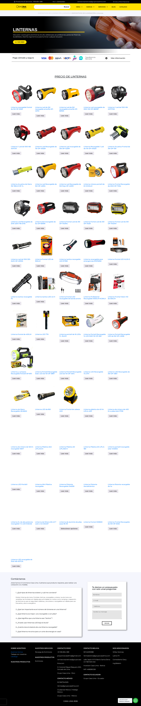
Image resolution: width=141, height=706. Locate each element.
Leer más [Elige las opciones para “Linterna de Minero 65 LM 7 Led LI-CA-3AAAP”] (40, 529)
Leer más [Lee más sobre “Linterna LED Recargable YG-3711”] (89, 378)
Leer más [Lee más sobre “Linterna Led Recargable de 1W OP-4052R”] (40, 153)
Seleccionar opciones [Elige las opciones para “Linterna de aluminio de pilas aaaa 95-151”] (69, 529)
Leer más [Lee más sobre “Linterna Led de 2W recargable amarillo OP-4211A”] (40, 116)
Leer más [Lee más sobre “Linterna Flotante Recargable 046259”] (64, 491)
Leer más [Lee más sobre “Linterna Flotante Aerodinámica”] (89, 491)
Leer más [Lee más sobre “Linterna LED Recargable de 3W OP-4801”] (113, 378)
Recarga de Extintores (43, 652)
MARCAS (90, 6)
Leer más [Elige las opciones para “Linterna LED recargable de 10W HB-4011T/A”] (16, 566)
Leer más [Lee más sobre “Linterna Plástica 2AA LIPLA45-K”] (40, 453)
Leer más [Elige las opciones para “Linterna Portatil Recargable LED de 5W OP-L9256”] (113, 341)
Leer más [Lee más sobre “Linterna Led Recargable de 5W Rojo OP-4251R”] (64, 191)
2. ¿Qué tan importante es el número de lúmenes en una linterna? (41, 609)
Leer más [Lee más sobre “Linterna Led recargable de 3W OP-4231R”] (64, 153)
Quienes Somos (17, 652)
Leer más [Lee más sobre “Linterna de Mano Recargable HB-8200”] (16, 416)
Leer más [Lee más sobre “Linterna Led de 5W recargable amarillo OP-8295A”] (64, 116)
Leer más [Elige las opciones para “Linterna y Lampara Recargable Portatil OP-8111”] (16, 378)
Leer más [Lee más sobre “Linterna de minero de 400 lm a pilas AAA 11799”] (113, 416)
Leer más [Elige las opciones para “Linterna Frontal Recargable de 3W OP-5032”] (113, 529)
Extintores (39, 661)
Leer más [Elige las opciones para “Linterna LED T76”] (40, 339)
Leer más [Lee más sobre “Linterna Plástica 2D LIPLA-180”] (89, 453)
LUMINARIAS (66, 13)
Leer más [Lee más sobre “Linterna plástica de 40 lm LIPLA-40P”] (89, 416)
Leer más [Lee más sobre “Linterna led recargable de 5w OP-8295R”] (40, 228)
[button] (46, 593)
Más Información (118, 58)
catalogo (123, 7)
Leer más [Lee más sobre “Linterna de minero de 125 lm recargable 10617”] (16, 453)
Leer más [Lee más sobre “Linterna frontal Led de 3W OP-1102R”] (89, 228)
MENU (79, 6)
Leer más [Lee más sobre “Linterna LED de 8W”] (40, 414)
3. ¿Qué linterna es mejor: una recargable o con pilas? (36, 614)
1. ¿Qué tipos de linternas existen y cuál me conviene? (36, 593)
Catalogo (14, 656)
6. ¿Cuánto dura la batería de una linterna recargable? (36, 627)
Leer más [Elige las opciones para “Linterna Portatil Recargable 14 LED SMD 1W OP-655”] (89, 341)
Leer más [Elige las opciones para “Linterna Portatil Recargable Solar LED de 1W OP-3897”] (40, 378)
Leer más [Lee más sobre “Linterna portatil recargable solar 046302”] (113, 453)
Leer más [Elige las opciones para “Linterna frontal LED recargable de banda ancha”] (64, 303)
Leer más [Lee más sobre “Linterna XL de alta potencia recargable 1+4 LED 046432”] (16, 529)
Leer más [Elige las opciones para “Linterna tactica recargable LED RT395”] (64, 266)
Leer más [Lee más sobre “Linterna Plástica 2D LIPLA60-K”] (64, 453)
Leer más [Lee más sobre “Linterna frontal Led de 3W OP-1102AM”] (113, 228)
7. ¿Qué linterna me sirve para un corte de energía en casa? (38, 631)
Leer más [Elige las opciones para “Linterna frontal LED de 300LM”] (40, 266)
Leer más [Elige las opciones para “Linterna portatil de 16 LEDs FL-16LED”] (64, 341)
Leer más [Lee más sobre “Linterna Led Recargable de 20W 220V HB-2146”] (16, 228)
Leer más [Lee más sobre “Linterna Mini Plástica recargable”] (40, 491)
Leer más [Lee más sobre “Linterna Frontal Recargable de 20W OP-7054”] (113, 191)
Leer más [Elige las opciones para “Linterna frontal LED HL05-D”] (113, 264)
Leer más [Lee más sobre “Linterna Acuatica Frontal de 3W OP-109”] (113, 153)
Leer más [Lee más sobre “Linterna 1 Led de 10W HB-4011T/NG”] (113, 114)
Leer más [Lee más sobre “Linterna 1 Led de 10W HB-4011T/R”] (16, 153)
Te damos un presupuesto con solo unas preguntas (105, 588)
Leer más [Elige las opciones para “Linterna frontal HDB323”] (89, 527)
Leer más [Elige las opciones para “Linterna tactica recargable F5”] (16, 303)
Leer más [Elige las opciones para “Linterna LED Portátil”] (16, 489)
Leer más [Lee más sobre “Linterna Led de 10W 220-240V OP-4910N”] (16, 266)
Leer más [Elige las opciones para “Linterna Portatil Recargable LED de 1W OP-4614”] (64, 378)
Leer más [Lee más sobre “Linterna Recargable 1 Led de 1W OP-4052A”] (89, 153)
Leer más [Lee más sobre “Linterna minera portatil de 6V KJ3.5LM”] (89, 191)
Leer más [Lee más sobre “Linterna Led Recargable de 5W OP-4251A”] (40, 191)
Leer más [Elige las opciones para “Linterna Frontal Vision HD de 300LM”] (113, 303)
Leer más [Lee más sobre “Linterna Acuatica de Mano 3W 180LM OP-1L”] (16, 191)
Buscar (66, 7)
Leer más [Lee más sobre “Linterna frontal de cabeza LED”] (64, 416)
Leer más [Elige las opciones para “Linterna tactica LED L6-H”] (40, 302)
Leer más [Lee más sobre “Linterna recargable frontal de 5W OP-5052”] (16, 114)
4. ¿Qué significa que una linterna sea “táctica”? (34, 618)
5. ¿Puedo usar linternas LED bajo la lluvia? (32, 623)
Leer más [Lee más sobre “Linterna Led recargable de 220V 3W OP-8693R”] (89, 114)
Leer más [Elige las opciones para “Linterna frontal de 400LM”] (16, 339)
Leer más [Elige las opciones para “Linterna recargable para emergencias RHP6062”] (89, 266)
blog (114, 7)
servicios (103, 6)
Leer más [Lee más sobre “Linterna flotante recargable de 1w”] (113, 491)
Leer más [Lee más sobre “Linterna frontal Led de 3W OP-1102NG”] (64, 228)
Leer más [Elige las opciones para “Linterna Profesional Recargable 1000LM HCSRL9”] (89, 303)
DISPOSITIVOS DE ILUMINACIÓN (49, 13)
